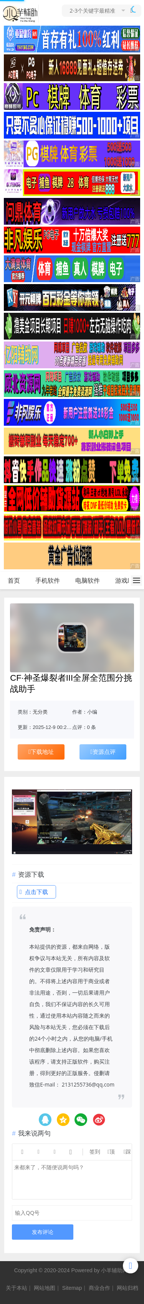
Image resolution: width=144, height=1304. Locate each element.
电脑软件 (87, 580)
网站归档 (127, 1288)
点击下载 (34, 892)
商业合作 (99, 1288)
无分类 (40, 712)
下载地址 (41, 751)
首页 (14, 580)
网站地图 (44, 1288)
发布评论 (42, 1231)
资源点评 (103, 751)
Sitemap (72, 1288)
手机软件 (47, 580)
